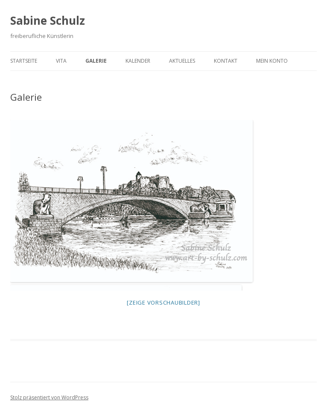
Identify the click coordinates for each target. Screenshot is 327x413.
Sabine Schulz (47, 20)
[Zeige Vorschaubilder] (163, 302)
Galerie (96, 60)
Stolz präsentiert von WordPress (49, 397)
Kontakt (225, 60)
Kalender (138, 60)
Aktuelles (182, 60)
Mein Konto (272, 60)
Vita (61, 60)
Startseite (23, 60)
